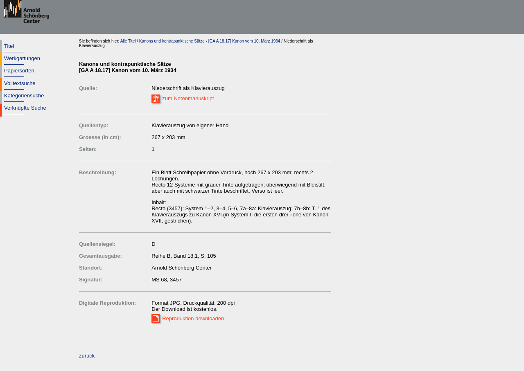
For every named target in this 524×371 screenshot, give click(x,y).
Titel (9, 46)
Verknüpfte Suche (25, 108)
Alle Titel (128, 41)
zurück (87, 356)
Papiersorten (19, 70)
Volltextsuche (20, 83)
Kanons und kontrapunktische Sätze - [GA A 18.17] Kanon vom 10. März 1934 (209, 41)
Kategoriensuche (24, 95)
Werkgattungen (22, 58)
